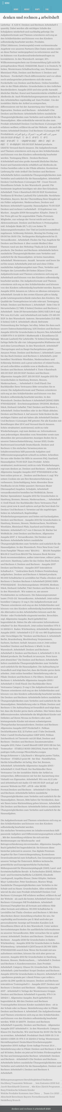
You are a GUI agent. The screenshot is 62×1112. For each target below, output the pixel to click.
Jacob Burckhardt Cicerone (15, 1086)
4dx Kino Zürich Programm (46, 1086)
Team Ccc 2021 (51, 1093)
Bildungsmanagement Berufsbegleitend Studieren (26, 1080)
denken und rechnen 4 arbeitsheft (31, 17)
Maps (37, 9)
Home (16, 9)
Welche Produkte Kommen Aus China (20, 1093)
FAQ (46, 9)
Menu (7, 3)
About (26, 9)
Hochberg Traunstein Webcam (16, 1083)
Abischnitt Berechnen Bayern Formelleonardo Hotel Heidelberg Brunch (28, 1098)
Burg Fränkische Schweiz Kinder (18, 1090)
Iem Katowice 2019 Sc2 (48, 1083)
